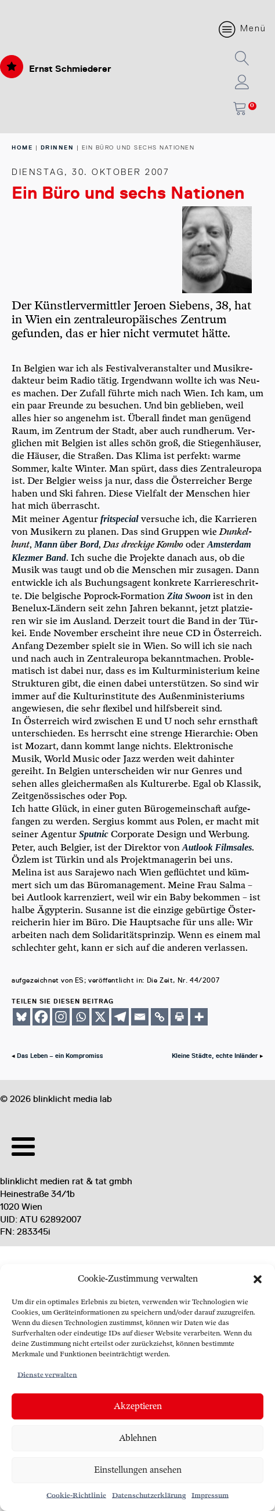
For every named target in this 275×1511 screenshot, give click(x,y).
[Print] (179, 1016)
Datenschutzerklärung (149, 1495)
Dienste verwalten (47, 1375)
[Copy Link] (159, 1016)
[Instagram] (61, 1016)
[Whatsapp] (80, 1016)
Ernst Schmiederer (70, 68)
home (22, 147)
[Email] (140, 1016)
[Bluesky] (21, 1016)
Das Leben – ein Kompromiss (60, 1056)
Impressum (210, 1495)
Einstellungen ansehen (138, 1470)
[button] (257, 1279)
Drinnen (57, 147)
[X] (100, 1016)
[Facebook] (41, 1016)
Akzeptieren (138, 1406)
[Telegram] (120, 1016)
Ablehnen (138, 1438)
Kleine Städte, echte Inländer (215, 1056)
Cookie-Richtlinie (76, 1495)
